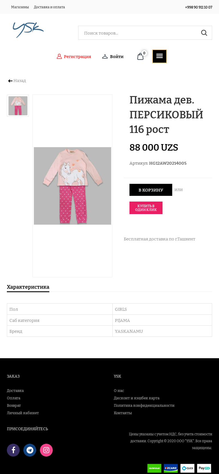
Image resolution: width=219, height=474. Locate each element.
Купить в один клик (146, 207)
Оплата (13, 398)
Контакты (123, 413)
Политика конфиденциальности (144, 405)
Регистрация (74, 56)
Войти (112, 56)
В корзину (151, 189)
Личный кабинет (23, 413)
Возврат (14, 405)
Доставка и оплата (49, 7)
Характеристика (28, 286)
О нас (119, 390)
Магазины (20, 7)
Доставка (15, 390)
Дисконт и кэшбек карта (136, 398)
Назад (17, 80)
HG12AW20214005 (167, 162)
